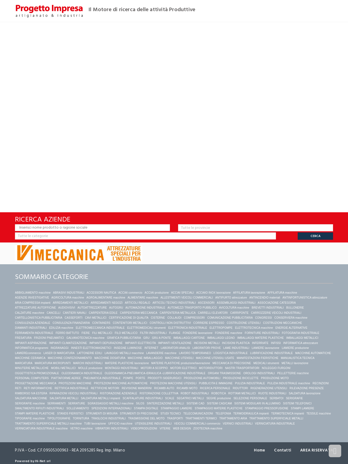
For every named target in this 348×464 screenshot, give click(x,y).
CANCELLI (54, 312)
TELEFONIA (223, 413)
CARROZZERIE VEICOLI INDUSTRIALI (276, 312)
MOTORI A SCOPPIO (154, 368)
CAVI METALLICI (95, 317)
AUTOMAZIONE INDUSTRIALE (145, 307)
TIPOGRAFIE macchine (30, 418)
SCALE (169, 398)
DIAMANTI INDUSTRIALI (31, 327)
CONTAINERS (101, 322)
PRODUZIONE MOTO (275, 378)
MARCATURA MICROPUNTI (53, 363)
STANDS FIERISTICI (70, 413)
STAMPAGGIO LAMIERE (176, 408)
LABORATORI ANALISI (175, 347)
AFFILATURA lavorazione (249, 292)
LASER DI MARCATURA (59, 353)
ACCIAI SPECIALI (182, 292)
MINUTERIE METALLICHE (32, 368)
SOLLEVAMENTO (77, 408)
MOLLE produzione (90, 368)
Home (259, 450)
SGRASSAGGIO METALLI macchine (110, 403)
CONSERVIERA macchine (290, 317)
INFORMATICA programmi (31, 347)
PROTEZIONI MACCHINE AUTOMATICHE (121, 383)
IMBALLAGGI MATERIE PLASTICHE (260, 337)
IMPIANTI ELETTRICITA (140, 343)
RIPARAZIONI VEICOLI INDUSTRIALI (73, 393)
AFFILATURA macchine (282, 292)
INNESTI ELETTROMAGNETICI (91, 347)
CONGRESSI (263, 317)
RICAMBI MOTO (187, 388)
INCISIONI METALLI (206, 343)
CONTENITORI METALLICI (130, 322)
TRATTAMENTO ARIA (233, 418)
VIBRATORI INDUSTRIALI (111, 428)
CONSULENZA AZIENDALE (32, 322)
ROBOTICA (218, 393)
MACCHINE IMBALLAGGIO (145, 358)
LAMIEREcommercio (28, 353)
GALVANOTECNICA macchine (85, 337)
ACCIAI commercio (130, 292)
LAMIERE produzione (295, 347)
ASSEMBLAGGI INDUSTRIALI (236, 302)
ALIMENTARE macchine (143, 297)
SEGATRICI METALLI (190, 398)
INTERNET (151, 347)
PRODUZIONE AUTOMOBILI (202, 378)
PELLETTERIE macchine (293, 373)
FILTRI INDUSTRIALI (153, 332)
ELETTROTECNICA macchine (254, 327)
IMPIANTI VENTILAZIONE (175, 343)
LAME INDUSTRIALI (236, 347)
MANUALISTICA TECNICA (297, 358)
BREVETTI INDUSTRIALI (268, 307)
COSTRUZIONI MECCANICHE (282, 322)
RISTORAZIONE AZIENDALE (118, 393)
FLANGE (174, 332)
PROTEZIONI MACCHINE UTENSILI (173, 383)
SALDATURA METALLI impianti (100, 398)
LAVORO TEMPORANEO (195, 353)
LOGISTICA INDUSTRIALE (230, 353)
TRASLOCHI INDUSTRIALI (108, 418)
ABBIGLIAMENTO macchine (33, 292)
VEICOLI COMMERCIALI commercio (197, 423)
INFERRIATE (260, 343)
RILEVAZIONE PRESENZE (307, 388)
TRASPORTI (175, 418)
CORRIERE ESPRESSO (208, 322)
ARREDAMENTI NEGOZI (107, 302)
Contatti (282, 450)
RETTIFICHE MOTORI (105, 388)
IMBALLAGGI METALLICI (302, 337)
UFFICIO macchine (120, 423)
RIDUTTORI (240, 388)
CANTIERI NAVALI (74, 312)
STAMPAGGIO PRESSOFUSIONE (266, 408)
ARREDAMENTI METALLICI (70, 302)
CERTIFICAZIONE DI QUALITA (128, 317)
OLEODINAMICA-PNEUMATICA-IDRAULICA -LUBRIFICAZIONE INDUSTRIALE (155, 373)
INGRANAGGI (60, 347)
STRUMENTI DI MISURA (101, 413)
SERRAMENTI (56, 403)
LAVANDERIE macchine (161, 353)
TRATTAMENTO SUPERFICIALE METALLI (276, 418)
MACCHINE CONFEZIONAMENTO (70, 358)
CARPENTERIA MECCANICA (138, 312)
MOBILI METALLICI (63, 368)
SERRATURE (76, 403)
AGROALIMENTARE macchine (105, 297)
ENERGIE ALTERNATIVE (291, 327)
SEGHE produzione (218, 398)
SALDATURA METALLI (63, 398)
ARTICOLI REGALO (137, 302)
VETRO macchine (81, 428)
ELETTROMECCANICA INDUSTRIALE (100, 327)
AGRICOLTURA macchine (67, 297)
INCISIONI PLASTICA (236, 343)
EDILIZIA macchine (61, 327)
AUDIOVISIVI (66, 307)
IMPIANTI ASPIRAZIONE (31, 343)
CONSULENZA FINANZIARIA (71, 322)
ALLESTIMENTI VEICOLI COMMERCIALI (186, 297)
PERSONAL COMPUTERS (32, 378)
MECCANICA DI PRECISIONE (232, 363)
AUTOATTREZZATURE (92, 307)
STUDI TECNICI (170, 413)
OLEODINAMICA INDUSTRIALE (81, 373)
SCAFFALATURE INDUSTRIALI (143, 398)
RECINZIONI (321, 383)
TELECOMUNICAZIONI (198, 413)
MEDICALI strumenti (266, 363)
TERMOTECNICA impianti (287, 413)
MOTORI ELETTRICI (183, 368)
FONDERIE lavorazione (198, 332)
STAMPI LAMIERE (302, 408)
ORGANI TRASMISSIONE (224, 373)
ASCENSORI (206, 302)
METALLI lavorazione (295, 363)
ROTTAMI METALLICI (242, 393)
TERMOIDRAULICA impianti (251, 413)
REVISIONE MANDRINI (137, 388)
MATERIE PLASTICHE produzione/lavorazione (180, 363)
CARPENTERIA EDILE (103, 312)
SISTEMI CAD (195, 403)
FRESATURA (23, 337)
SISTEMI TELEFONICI (297, 403)
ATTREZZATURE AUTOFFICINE (35, 307)
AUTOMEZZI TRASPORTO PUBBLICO (192, 307)
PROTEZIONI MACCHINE (75, 383)
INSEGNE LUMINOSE (128, 347)
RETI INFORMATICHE (38, 388)
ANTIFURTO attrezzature (231, 297)
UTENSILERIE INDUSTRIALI (153, 423)
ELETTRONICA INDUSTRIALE (187, 327)
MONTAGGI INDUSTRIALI (121, 368)
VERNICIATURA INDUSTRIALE (275, 423)
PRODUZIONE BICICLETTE (241, 378)
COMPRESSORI (194, 317)
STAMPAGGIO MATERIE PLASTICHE (219, 408)
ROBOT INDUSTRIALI (195, 393)
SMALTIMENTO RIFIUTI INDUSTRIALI (39, 408)
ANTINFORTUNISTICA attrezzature (304, 297)
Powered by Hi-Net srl (32, 461)
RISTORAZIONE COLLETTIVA (159, 393)
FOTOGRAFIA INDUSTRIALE (300, 332)
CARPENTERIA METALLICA (177, 312)
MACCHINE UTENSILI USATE (215, 358)
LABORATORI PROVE (206, 347)
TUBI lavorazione (95, 423)
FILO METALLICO (126, 332)
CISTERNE (158, 317)
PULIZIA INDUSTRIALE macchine (288, 383)
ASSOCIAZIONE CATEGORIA (277, 302)
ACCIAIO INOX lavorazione (213, 292)
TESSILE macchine (318, 413)
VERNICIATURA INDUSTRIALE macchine (41, 428)
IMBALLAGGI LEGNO (221, 337)
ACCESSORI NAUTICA (101, 292)
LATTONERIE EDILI (89, 353)
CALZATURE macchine (29, 312)
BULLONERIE (295, 307)
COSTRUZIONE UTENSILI (244, 322)
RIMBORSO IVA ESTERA (31, 393)
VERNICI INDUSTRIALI (238, 423)
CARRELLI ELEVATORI (213, 312)
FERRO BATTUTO (67, 332)
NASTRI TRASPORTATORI (242, 368)
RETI (18, 388)
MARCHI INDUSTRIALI (87, 363)
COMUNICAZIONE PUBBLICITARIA (230, 317)
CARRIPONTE (239, 312)
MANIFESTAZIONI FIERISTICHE (257, 358)
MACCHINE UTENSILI (179, 358)
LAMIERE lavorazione (265, 347)
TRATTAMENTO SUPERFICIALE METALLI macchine (48, 423)
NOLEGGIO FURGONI (276, 368)
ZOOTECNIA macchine (207, 428)
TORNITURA (81, 418)
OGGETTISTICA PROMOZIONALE (37, 373)
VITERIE (165, 428)
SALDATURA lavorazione (305, 393)
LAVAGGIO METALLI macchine (124, 353)
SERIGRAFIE (294, 398)
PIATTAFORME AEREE (66, 378)
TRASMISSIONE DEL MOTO (146, 418)
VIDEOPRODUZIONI (144, 428)
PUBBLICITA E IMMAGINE (216, 383)
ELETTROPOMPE (221, 327)
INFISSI (276, 343)
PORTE (140, 378)
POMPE (128, 378)
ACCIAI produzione (157, 292)
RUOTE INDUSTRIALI (272, 393)
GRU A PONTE (161, 337)
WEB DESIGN (182, 428)
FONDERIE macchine (229, 332)
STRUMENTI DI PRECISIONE (139, 413)
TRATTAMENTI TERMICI (201, 418)
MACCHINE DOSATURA (109, 358)
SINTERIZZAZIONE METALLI (165, 403)
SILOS (140, 403)
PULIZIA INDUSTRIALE (250, 383)
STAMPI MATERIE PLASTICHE (35, 413)
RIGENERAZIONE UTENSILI (268, 388)
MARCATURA (23, 363)
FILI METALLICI (102, 332)
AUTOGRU (116, 307)
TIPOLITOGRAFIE (58, 418)
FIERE (86, 332)
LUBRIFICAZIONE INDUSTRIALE (271, 353)
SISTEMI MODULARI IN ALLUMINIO (257, 403)
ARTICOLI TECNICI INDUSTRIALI (174, 302)
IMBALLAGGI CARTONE (189, 337)
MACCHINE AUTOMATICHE (313, 353)
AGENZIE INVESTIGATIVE (32, 297)
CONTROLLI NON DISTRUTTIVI (170, 322)
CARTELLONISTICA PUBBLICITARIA (38, 317)
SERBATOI (276, 398)
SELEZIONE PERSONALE (250, 398)
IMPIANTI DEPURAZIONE (106, 343)
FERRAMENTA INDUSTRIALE (34, 332)
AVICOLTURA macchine (234, 307)
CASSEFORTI (74, 317)
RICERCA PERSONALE (215, 388)
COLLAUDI (174, 317)
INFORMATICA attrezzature (300, 343)
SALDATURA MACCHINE (31, 398)
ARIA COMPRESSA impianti (33, 302)
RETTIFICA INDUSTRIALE (71, 388)
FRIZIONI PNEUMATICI (49, 337)
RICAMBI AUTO (164, 388)
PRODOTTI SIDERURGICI (164, 378)
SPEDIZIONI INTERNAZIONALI (111, 408)
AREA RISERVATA (316, 450)
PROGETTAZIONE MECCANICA (35, 383)
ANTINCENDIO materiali (264, 297)
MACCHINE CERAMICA (30, 358)
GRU (146, 337)
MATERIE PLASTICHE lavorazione (127, 363)
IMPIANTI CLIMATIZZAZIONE (68, 343)
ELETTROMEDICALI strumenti (146, 327)
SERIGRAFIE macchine (30, 403)
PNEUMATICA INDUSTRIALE (102, 378)
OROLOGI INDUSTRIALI (259, 373)
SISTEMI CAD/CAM (219, 403)
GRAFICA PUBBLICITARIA (124, 337)
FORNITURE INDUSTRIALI (262, 332)
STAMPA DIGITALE (146, 408)
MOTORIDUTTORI (211, 368)
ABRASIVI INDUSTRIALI (68, 292)
